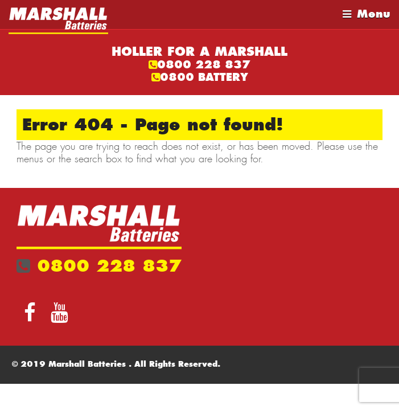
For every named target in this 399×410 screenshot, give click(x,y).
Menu (373, 13)
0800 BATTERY (204, 77)
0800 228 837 (203, 64)
